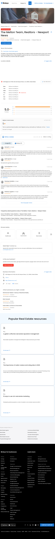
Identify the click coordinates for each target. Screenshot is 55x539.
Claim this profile (8, 265)
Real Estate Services (4, 436)
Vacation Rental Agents (33, 434)
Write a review (39, 3)
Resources (30, 467)
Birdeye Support (41, 479)
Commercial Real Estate (33, 430)
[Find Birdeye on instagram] (32, 524)
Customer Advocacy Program (44, 483)
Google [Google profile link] (8, 283)
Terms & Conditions (5, 531)
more (48, 127)
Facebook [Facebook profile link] (15, 283)
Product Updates (31, 473)
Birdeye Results (31, 482)
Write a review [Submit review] (6, 43)
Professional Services (42, 461)
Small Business (13, 458)
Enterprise (12, 461)
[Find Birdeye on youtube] (35, 524)
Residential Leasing (32, 432)
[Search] (30, 3)
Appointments (4, 478)
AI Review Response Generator (44, 468)
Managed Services (42, 458)
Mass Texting (4, 480)
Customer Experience (15, 489)
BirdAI (2, 501)
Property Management (5, 438)
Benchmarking (4, 494)
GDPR (23, 531)
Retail (11, 516)
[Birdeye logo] (5, 3)
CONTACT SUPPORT (47, 525)
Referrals (3, 463)
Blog (28, 469)
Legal (11, 508)
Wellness (12, 518)
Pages (2, 465)
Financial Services (14, 501)
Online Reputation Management (17, 472)
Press (29, 471)
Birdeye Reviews (31, 480)
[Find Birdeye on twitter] (27, 524)
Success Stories (31, 478)
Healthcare (12, 503)
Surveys (2, 490)
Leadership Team (31, 461)
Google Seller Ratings (4, 468)
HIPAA (26, 531)
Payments (3, 482)
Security (19, 531)
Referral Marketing (14, 477)
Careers (29, 476)
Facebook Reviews (14, 485)
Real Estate (14, 26)
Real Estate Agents (22, 26)
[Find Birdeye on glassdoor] (38, 524)
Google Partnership (3, 509)
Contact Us (30, 486)
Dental (11, 499)
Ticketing (3, 496)
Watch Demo (30, 463)
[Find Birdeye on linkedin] (30, 524)
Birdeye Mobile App (5, 511)
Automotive (12, 497)
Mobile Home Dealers (33, 438)
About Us (30, 458)
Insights (2, 492)
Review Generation (14, 470)
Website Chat (13, 479)
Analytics (3, 503)
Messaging (3, 487)
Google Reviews (13, 481)
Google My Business (14, 483)
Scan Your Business (42, 472)
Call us (7, 277)
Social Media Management (16, 492)
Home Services (13, 505)
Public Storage (13, 512)
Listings (2, 458)
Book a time (30, 465)
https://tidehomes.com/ (11, 280)
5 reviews (12, 38)
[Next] (51, 234)
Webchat (3, 474)
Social (2, 476)
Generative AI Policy (36, 531)
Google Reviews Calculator (44, 466)
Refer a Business (41, 481)
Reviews (2, 461)
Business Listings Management (17, 487)
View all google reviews (26, 202)
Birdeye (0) (18, 143)
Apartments (3, 434)
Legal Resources (31, 484)
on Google (12, 147)
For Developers (41, 477)
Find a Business (41, 474)
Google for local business (15, 466)
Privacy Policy (13, 531)
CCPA (29, 531)
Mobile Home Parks (32, 436)
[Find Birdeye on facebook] (25, 524)
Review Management (14, 468)
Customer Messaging (15, 474)
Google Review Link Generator (44, 470)
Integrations (3, 506)
